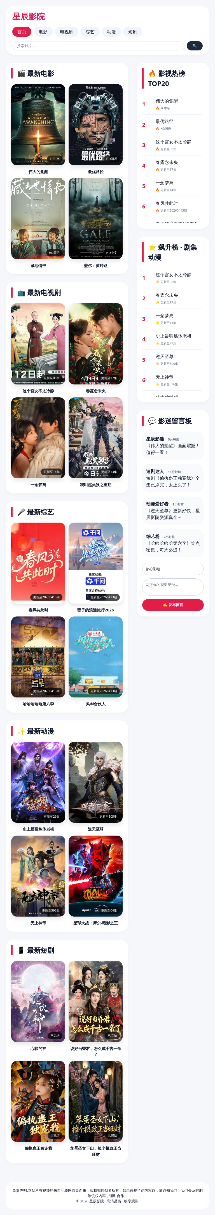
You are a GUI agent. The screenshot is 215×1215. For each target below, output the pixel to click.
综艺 (90, 32)
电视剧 (66, 32)
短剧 (132, 32)
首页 (21, 32)
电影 (43, 32)
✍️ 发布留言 (173, 605)
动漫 (111, 32)
